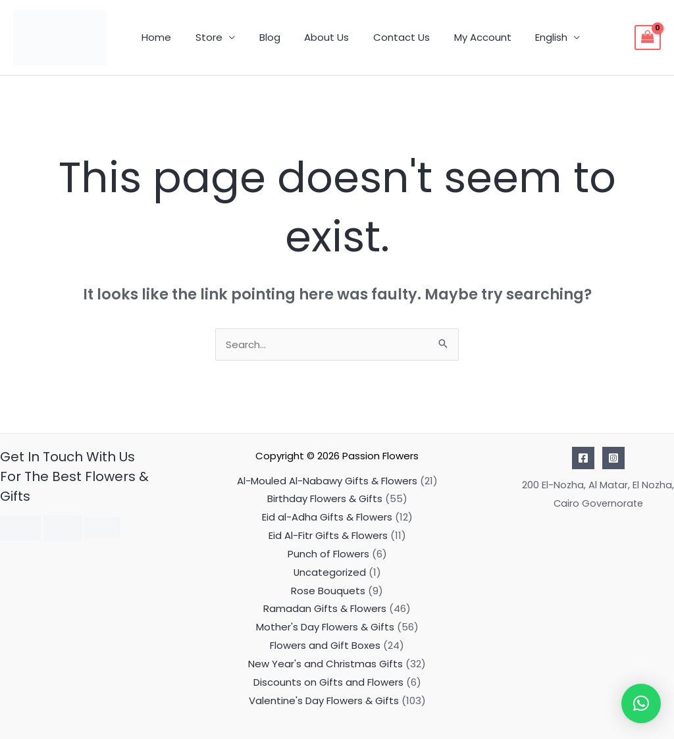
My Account (458, 37)
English (523, 37)
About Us (311, 37)
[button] (641, 703)
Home (154, 37)
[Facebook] (583, 458)
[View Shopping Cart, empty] (648, 37)
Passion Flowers (380, 456)
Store (202, 37)
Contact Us (381, 37)
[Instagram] (613, 458)
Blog (258, 37)
